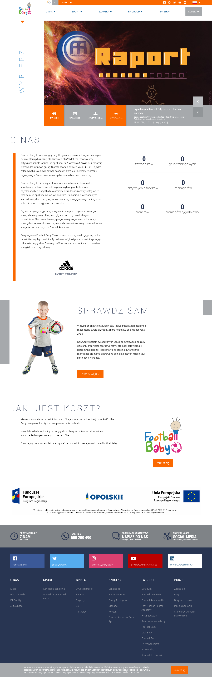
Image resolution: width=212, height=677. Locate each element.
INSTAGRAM (177, 539)
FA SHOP (165, 11)
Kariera (80, 594)
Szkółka (104, 11)
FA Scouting (147, 649)
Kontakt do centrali (151, 655)
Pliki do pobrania (183, 605)
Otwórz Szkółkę (84, 588)
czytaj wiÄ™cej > (162, 122)
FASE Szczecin (149, 615)
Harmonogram (117, 594)
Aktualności (16, 605)
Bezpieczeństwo (183, 600)
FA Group (134, 11)
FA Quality (15, 600)
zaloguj (66, 2)
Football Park (148, 638)
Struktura (146, 588)
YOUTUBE (194, 539)
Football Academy (151, 594)
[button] (198, 110)
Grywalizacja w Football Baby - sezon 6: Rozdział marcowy (157, 111)
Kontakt (113, 611)
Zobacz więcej (90, 374)
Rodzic (192, 11)
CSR (78, 605)
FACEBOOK (187, 539)
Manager (113, 605)
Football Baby (148, 626)
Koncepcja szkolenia (54, 588)
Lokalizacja (115, 588)
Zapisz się (163, 463)
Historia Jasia (17, 594)
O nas (49, 11)
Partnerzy (81, 611)
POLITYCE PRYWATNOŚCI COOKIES (121, 672)
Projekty (80, 600)
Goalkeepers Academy (153, 621)
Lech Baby (146, 632)
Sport (76, 11)
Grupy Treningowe (118, 600)
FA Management (150, 644)
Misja (13, 588)
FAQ (176, 594)
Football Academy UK (152, 600)
